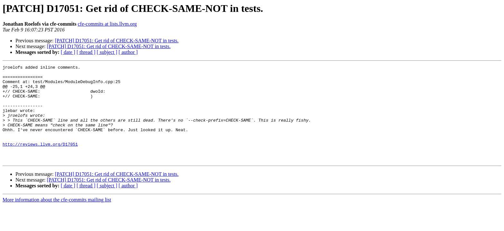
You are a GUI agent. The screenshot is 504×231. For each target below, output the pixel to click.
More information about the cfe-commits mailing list (57, 219)
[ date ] (68, 52)
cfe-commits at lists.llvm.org (107, 24)
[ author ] (128, 52)
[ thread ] (85, 52)
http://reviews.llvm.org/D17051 (40, 160)
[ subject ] (107, 52)
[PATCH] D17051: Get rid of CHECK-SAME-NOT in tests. (117, 40)
